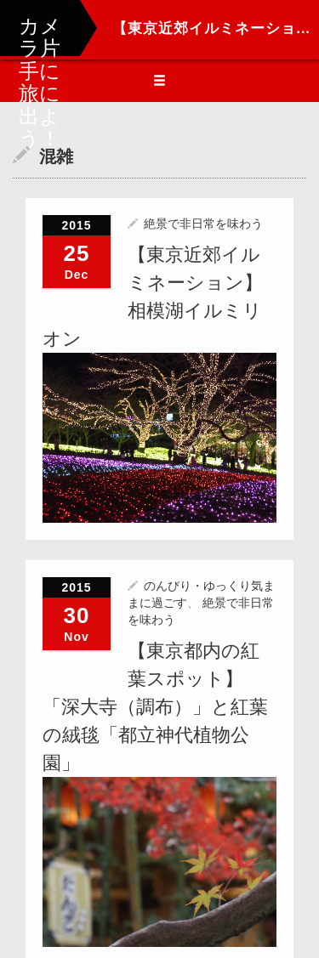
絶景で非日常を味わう (203, 223)
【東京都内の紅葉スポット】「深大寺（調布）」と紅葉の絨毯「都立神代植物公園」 (155, 706)
